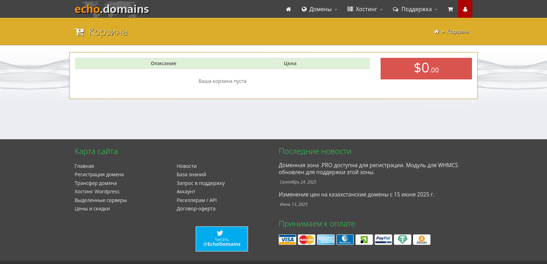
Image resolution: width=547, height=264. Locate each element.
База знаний (192, 174)
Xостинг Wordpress (97, 191)
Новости (187, 166)
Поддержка (412, 9)
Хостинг (362, 9)
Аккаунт (186, 191)
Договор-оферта (196, 208)
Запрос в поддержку (201, 183)
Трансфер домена (96, 183)
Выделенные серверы (101, 200)
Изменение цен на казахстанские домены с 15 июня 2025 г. (356, 194)
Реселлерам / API (197, 200)
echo (112, 9)
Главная (84, 166)
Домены (317, 9)
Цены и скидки (92, 208)
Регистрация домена (99, 174)
